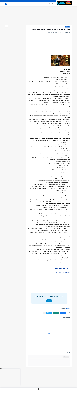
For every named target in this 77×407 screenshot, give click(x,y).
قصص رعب (47, 3)
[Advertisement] (38, 15)
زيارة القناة (49, 300)
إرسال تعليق (66, 356)
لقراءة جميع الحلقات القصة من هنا (63, 272)
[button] (63, 313)
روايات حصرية (41, 3)
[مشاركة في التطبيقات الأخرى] (44, 313)
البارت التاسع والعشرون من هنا (61, 268)
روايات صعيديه (28, 3)
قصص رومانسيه (34, 3)
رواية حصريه (68, 26)
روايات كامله (53, 3)
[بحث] (6, 4)
